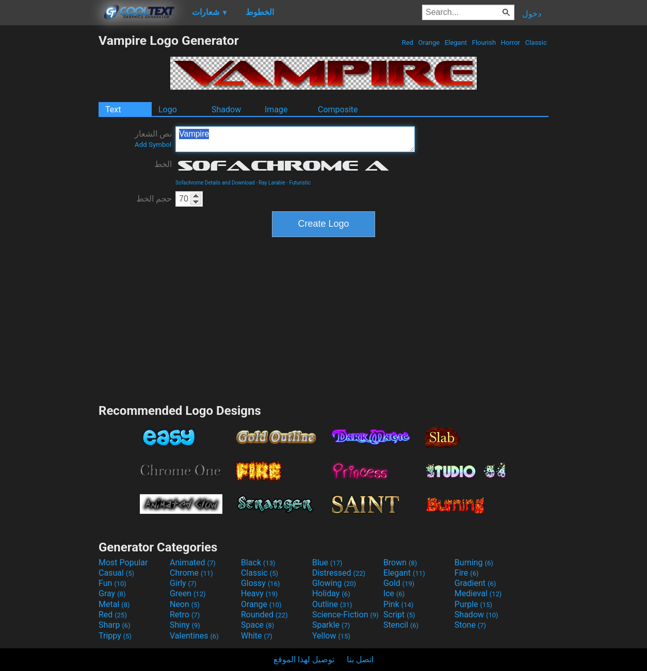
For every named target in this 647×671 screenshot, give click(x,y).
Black (258, 562)
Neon (185, 604)
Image (276, 109)
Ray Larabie (271, 183)
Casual (116, 573)
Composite (338, 109)
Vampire (295, 139)
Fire (467, 573)
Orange (428, 42)
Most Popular (123, 562)
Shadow (226, 109)
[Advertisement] (49, 187)
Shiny (185, 625)
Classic (535, 42)
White (256, 636)
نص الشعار (153, 138)
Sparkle (331, 625)
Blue (327, 562)
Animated (193, 562)
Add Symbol (153, 144)
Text (113, 109)
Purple (473, 604)
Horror (510, 42)
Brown (400, 562)
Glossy (260, 583)
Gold (399, 583)
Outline (332, 604)
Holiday (331, 593)
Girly (183, 583)
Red (407, 42)
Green (188, 593)
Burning (474, 562)
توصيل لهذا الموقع (303, 659)
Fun (112, 583)
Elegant (456, 42)
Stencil (400, 625)
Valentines (194, 636)
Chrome (191, 573)
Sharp (115, 625)
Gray (112, 593)
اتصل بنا (360, 659)
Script (399, 614)
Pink (398, 604)
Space (257, 625)
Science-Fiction (345, 614)
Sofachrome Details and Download (215, 183)
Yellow (331, 636)
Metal (114, 604)
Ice (394, 593)
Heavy (259, 593)
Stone (470, 625)
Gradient (475, 583)
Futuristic (300, 183)
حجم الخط (154, 199)
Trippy (115, 636)
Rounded (264, 614)
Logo (167, 109)
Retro (185, 614)
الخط (163, 164)
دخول (531, 14)
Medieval (478, 593)
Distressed (338, 573)
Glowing (334, 583)
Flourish (484, 42)
